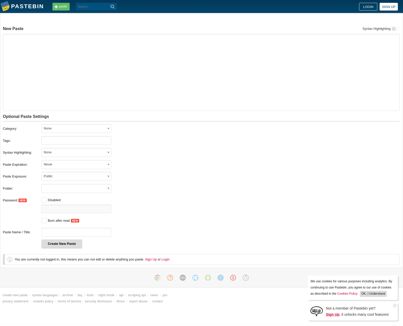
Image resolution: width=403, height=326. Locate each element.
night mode (106, 295)
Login (368, 7)
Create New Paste (62, 244)
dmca (120, 301)
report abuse (138, 301)
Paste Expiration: (15, 164)
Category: (10, 129)
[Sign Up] (316, 311)
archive (67, 295)
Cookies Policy (347, 293)
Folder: (8, 188)
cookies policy (43, 301)
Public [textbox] (48, 176)
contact (157, 301)
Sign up (389, 7)
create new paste (15, 295)
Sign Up (151, 259)
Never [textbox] (48, 164)
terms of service (69, 301)
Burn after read (55, 220)
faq (80, 295)
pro (165, 295)
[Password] (76, 209)
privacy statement (15, 301)
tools (90, 295)
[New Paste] (201, 72)
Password (15, 200)
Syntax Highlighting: (17, 152)
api (121, 295)
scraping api (137, 295)
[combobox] (76, 128)
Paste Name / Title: (17, 232)
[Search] (112, 7)
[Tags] (49, 140)
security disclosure (98, 301)
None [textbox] (48, 128)
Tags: (7, 141)
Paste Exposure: (15, 176)
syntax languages (45, 295)
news (154, 295)
